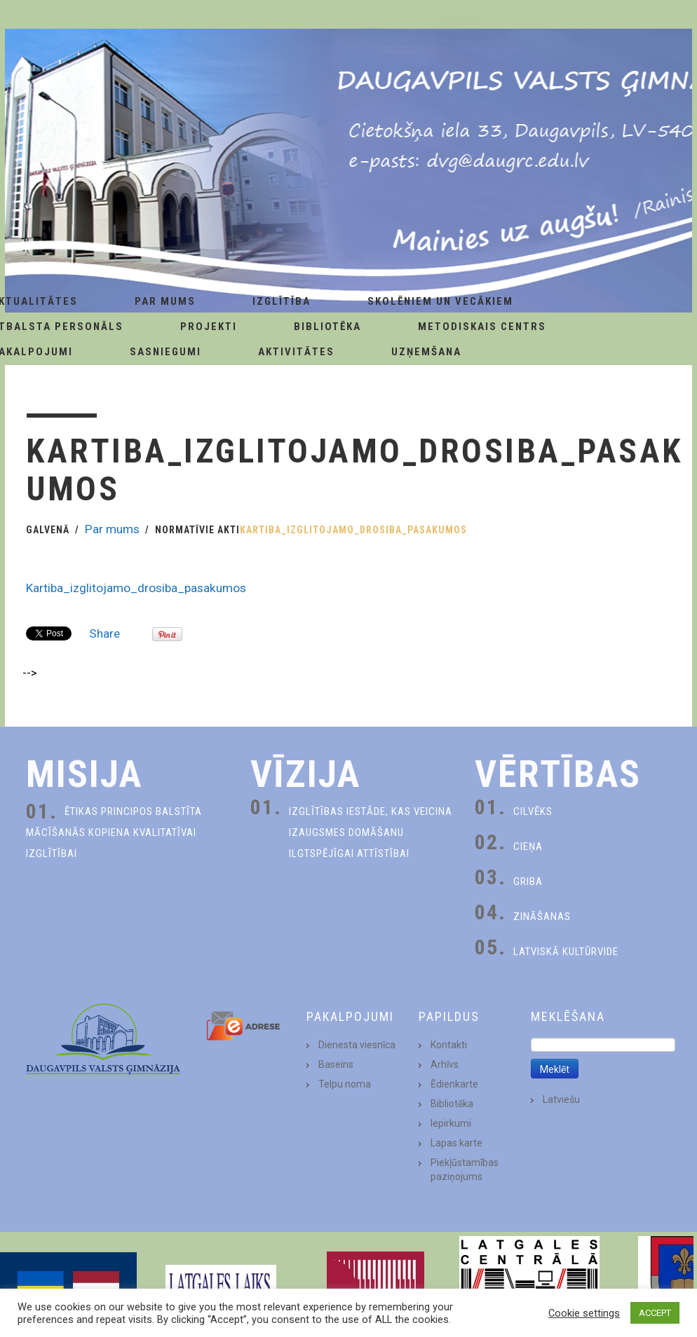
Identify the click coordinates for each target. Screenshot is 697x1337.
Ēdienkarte (454, 1084)
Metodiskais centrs (482, 326)
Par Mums (165, 301)
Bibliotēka (327, 326)
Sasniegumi (165, 351)
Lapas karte (456, 1143)
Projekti (208, 326)
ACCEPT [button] (655, 1313)
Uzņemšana (426, 351)
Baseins (335, 1064)
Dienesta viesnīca (356, 1044)
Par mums (112, 529)
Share (104, 633)
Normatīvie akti (197, 529)
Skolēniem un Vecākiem (440, 301)
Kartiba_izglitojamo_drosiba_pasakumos (136, 588)
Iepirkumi (451, 1123)
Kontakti (449, 1044)
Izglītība (281, 301)
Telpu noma (344, 1084)
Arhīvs (445, 1064)
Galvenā (47, 529)
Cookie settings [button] (584, 1313)
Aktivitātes (296, 351)
